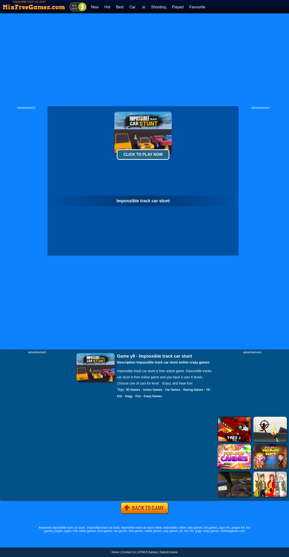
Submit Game (168, 552)
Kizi (119, 396)
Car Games (172, 389)
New (95, 7)
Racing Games (193, 389)
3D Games (133, 389)
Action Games (152, 389)
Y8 (208, 389)
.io (143, 7)
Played (178, 7)
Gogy (129, 396)
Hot (107, 7)
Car (132, 7)
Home (115, 552)
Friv (138, 396)
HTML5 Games (147, 552)
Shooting (158, 7)
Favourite (197, 7)
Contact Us (129, 552)
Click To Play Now (143, 154)
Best (120, 7)
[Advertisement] (94, 60)
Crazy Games (153, 396)
